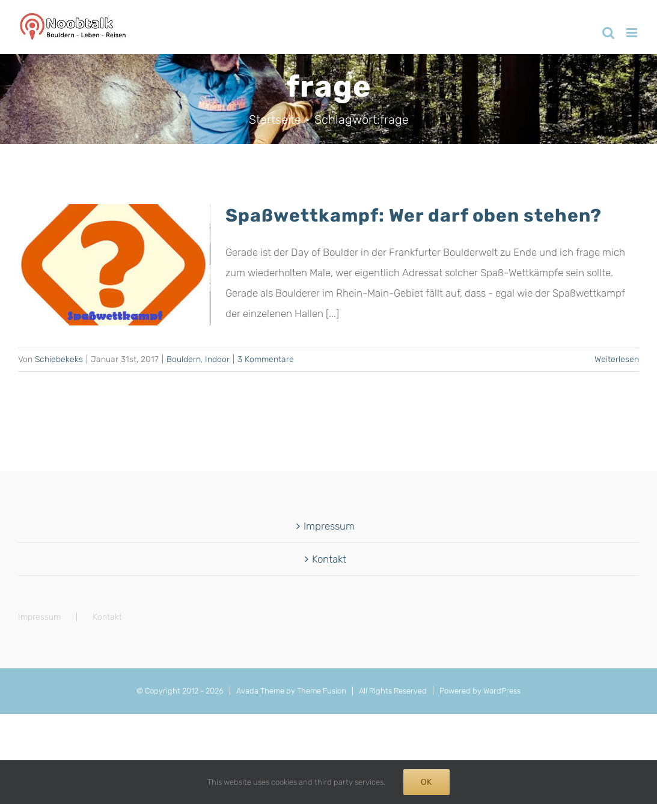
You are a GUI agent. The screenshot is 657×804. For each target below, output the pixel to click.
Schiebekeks (59, 359)
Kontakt (329, 559)
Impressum (329, 526)
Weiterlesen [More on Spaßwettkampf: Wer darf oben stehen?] (616, 359)
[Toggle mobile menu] (632, 32)
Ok (426, 782)
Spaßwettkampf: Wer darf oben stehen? (413, 215)
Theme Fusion (321, 690)
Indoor (217, 359)
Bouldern (184, 359)
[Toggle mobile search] (608, 32)
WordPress (502, 690)
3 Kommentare (265, 359)
